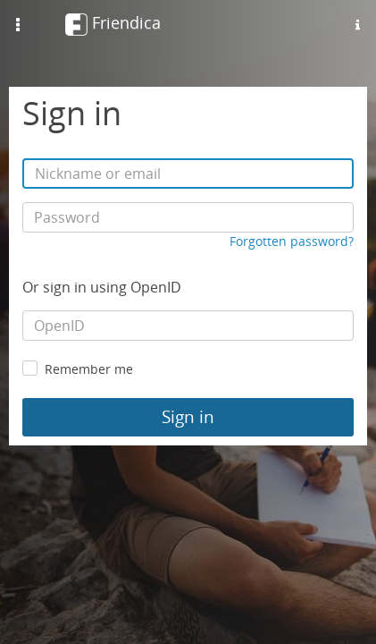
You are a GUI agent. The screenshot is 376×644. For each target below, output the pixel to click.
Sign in (188, 416)
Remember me (89, 368)
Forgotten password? (292, 241)
